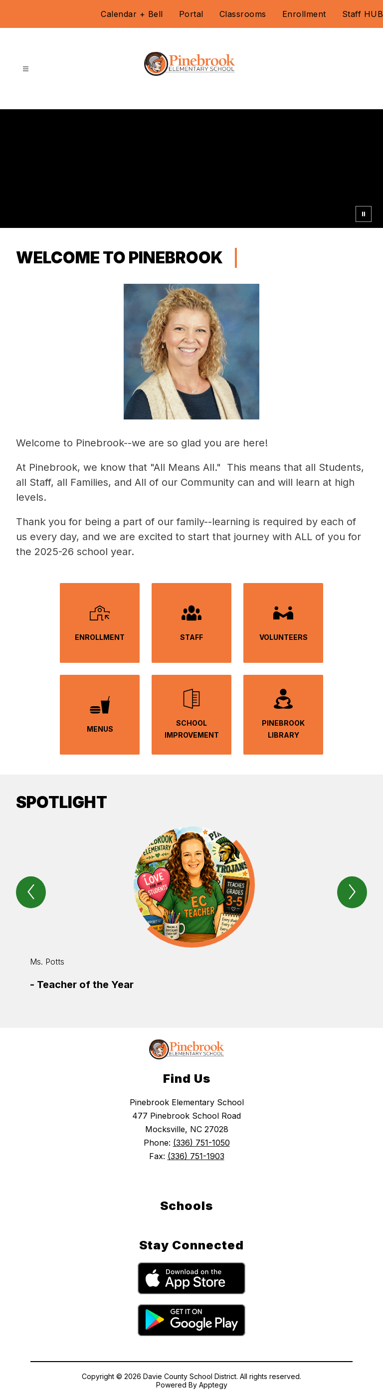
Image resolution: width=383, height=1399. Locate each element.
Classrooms (242, 14)
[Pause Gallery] (364, 214)
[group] (191, 909)
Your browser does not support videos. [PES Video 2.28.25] (191, 168)
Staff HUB (362, 14)
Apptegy (213, 1385)
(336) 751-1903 (196, 1156)
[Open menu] (25, 69)
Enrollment (304, 14)
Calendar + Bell (132, 14)
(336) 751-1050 (201, 1143)
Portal (191, 14)
